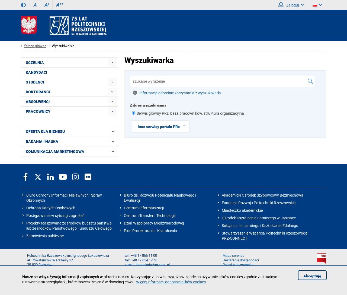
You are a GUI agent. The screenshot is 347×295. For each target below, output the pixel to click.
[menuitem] (112, 62)
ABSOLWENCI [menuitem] (38, 102)
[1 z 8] (133, 113)
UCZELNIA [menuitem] (35, 62)
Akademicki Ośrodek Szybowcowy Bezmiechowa (262, 195)
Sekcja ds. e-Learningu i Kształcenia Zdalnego (260, 225)
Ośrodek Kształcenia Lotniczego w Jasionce (259, 217)
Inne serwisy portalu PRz (163, 125)
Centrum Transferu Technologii (149, 215)
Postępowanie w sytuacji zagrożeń (55, 215)
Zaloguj (291, 5)
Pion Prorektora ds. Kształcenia (150, 230)
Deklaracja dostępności (241, 260)
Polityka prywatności (238, 264)
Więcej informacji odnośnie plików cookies (171, 281)
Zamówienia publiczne (45, 235)
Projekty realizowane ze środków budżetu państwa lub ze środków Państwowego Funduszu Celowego (69, 225)
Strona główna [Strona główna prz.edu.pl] (35, 46)
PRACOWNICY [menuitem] (38, 111)
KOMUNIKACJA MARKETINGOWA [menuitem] (71, 151)
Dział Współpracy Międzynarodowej (154, 223)
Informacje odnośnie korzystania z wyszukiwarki (177, 92)
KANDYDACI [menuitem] (36, 72)
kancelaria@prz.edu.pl (153, 264)
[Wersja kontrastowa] (23, 5)
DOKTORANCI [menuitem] (38, 92)
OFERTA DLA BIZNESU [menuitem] (71, 131)
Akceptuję (312, 276)
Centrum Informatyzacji (144, 207)
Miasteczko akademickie (242, 210)
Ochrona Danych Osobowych (50, 207)
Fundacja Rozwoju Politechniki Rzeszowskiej (259, 202)
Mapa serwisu (233, 255)
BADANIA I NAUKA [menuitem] (71, 141)
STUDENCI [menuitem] (35, 82)
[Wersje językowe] (317, 5)
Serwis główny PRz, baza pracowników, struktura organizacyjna (190, 113)
